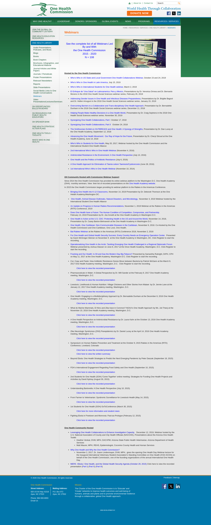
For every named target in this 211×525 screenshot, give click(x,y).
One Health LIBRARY (157, 28)
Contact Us (148, 3)
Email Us (34, 501)
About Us (137, 3)
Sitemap (176, 478)
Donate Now (139, 13)
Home (125, 28)
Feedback (168, 478)
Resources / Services (138, 28)
